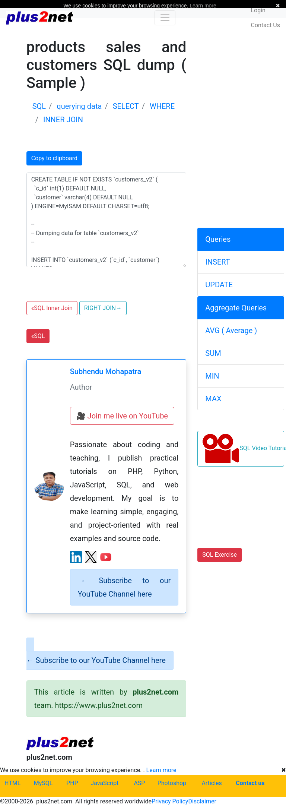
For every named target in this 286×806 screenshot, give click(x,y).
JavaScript (104, 783)
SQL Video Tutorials (243, 448)
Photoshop (172, 783)
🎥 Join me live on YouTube (122, 415)
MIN (212, 376)
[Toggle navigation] (165, 17)
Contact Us (265, 25)
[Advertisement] (240, 75)
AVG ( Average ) (231, 330)
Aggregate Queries (236, 307)
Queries (218, 239)
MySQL (43, 783)
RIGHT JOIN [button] (103, 308)
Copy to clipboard (54, 158)
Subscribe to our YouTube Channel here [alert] (124, 587)
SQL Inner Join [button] (52, 308)
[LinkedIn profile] (76, 557)
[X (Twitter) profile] (91, 557)
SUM (213, 353)
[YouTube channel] (106, 557)
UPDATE (219, 284)
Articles (211, 783)
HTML (12, 783)
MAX (213, 398)
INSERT (217, 261)
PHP (72, 783)
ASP (139, 783)
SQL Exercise (219, 554)
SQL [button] (38, 335)
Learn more (161, 770)
